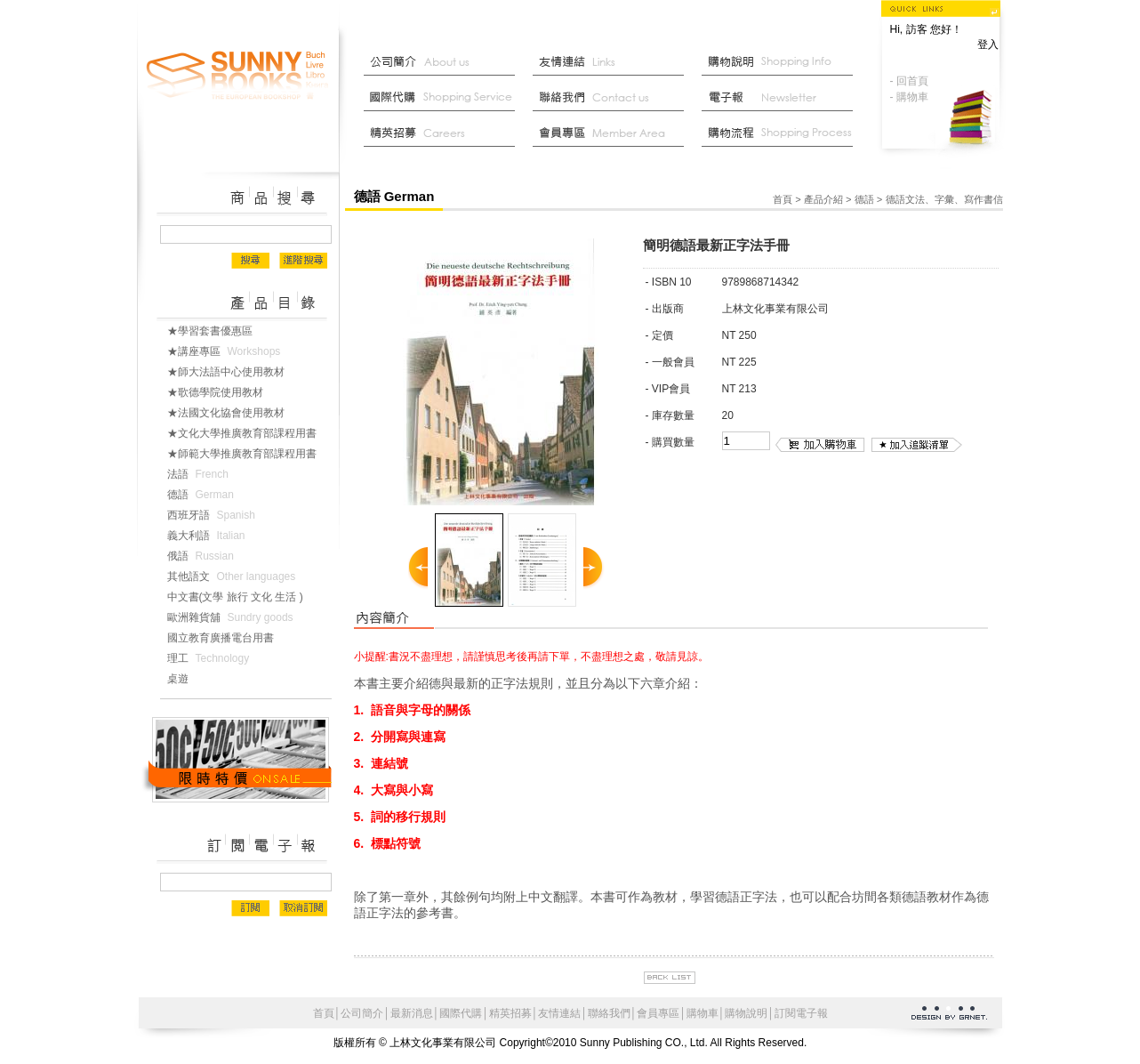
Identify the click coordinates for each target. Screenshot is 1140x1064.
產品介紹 (823, 199)
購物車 (702, 1013)
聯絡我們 (613, 98)
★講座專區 (227, 351)
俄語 (204, 556)
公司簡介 (444, 62)
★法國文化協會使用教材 (233, 413)
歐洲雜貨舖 (234, 617)
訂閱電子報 (801, 1013)
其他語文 (235, 576)
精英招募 (510, 1013)
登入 (988, 44)
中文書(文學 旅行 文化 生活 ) (242, 597)
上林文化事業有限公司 (238, 76)
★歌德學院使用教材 (222, 392)
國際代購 (444, 98)
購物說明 (782, 62)
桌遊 (185, 679)
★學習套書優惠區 (217, 331)
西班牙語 (214, 515)
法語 (201, 474)
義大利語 (210, 535)
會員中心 (613, 133)
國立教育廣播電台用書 (227, 638)
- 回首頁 (909, 81)
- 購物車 (909, 97)
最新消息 (782, 133)
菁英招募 (444, 133)
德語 (204, 494)
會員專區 (658, 1013)
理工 (212, 658)
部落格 (782, 98)
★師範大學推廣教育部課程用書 (249, 453)
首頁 (782, 199)
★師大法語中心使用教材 (233, 372)
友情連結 (613, 62)
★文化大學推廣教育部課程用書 (249, 433)
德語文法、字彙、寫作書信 (944, 199)
